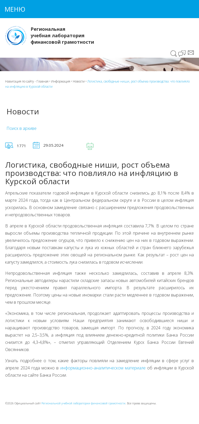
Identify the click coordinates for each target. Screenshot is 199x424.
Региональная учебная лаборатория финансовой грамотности (62, 35)
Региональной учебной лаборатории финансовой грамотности (83, 403)
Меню (15, 9)
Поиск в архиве (21, 128)
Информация (60, 81)
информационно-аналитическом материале (103, 368)
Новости (79, 81)
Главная (42, 81)
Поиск (173, 53)
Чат (182, 54)
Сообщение (191, 52)
